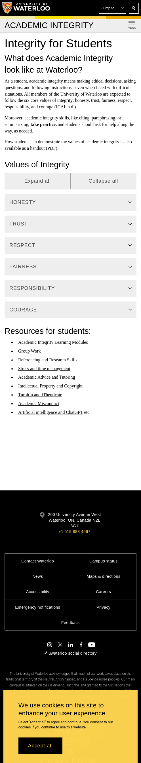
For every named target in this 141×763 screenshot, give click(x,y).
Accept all (40, 746)
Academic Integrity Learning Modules (53, 342)
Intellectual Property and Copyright (50, 385)
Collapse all (103, 181)
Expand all (37, 181)
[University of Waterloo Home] (26, 8)
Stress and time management (44, 368)
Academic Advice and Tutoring (46, 377)
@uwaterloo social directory (70, 653)
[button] (112, 8)
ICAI (60, 106)
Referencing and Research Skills (47, 359)
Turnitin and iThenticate (40, 394)
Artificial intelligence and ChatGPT (50, 412)
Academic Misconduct (38, 403)
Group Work (29, 351)
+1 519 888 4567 (74, 531)
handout (38, 148)
